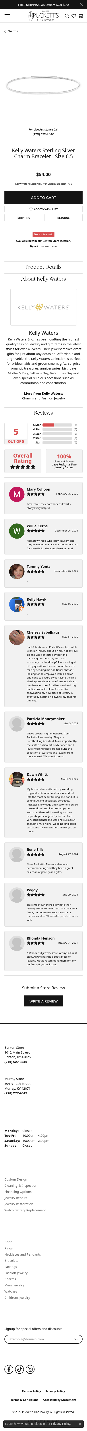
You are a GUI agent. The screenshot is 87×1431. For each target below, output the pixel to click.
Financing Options (18, 1192)
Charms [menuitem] (10, 1279)
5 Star (37, 425)
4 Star (37, 429)
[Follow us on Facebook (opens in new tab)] (8, 1369)
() (75, 425)
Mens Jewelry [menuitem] (14, 1285)
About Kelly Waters (43, 279)
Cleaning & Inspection (20, 1185)
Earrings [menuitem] (10, 1267)
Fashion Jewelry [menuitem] (16, 1273)
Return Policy (31, 1391)
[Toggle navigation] (7, 15)
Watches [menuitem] (10, 1291)
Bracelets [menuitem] (11, 1260)
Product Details (43, 267)
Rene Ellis (35, 849)
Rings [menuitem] (8, 1248)
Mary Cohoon (38, 489)
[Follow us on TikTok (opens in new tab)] (19, 1369)
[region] (43, 85)
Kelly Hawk (36, 599)
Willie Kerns (37, 526)
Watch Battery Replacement (25, 1210)
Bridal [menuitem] (8, 1242)
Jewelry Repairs (15, 1198)
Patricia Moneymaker (46, 718)
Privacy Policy (55, 1391)
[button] (67, 15)
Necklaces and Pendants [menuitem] (22, 1254)
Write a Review (43, 1001)
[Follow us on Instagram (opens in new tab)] (30, 1369)
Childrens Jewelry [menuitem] (17, 1297)
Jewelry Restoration (18, 1204)
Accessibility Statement (59, 1400)
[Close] (81, 4)
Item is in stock (43, 234)
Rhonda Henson (41, 938)
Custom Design (15, 1179)
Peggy (32, 890)
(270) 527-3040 (43, 134)
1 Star (37, 442)
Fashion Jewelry (53, 398)
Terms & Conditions (25, 1400)
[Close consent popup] (80, 1424)
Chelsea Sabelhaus (43, 632)
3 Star (37, 434)
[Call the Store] (15, 1062)
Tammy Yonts (38, 566)
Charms (13, 31)
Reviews (43, 413)
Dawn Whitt (37, 774)
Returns (63, 217)
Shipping (23, 217)
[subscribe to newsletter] (76, 1339)
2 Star (37, 438)
